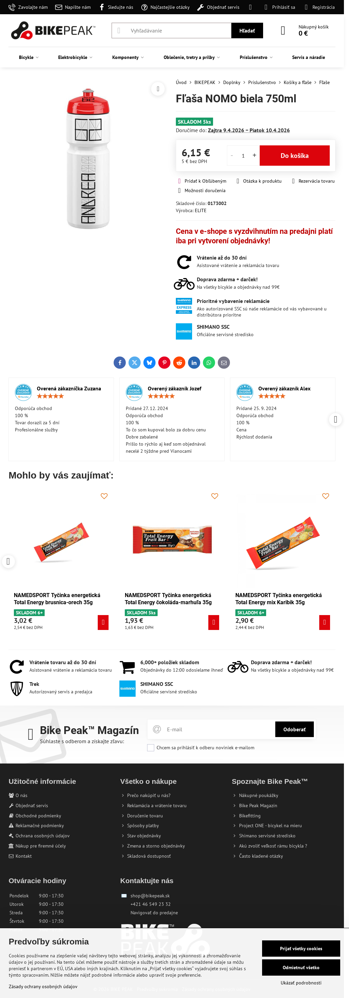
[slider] (50, 396)
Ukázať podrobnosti (301, 983)
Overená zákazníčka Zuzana (69, 388)
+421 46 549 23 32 (151, 904)
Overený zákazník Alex (284, 388)
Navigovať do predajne (154, 913)
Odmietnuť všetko (301, 967)
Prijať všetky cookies (301, 948)
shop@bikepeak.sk (150, 896)
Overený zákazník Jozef (174, 388)
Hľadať (247, 30)
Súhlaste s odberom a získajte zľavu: (82, 741)
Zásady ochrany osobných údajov (43, 986)
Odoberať (294, 729)
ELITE (201, 210)
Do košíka (295, 155)
